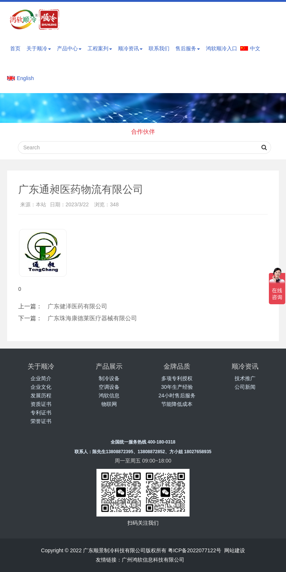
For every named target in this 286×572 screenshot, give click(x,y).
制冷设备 (109, 378)
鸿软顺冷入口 (221, 48)
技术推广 (245, 378)
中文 (255, 48)
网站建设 (234, 550)
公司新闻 (245, 387)
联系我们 (159, 48)
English (25, 78)
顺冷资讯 (130, 48)
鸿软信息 (109, 395)
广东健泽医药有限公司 (77, 306)
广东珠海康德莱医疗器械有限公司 (92, 318)
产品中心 (69, 48)
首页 (15, 48)
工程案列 (100, 48)
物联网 (109, 404)
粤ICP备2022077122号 (194, 550)
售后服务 (187, 48)
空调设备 (109, 387)
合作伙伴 (143, 131)
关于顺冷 (38, 48)
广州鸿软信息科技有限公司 (153, 560)
